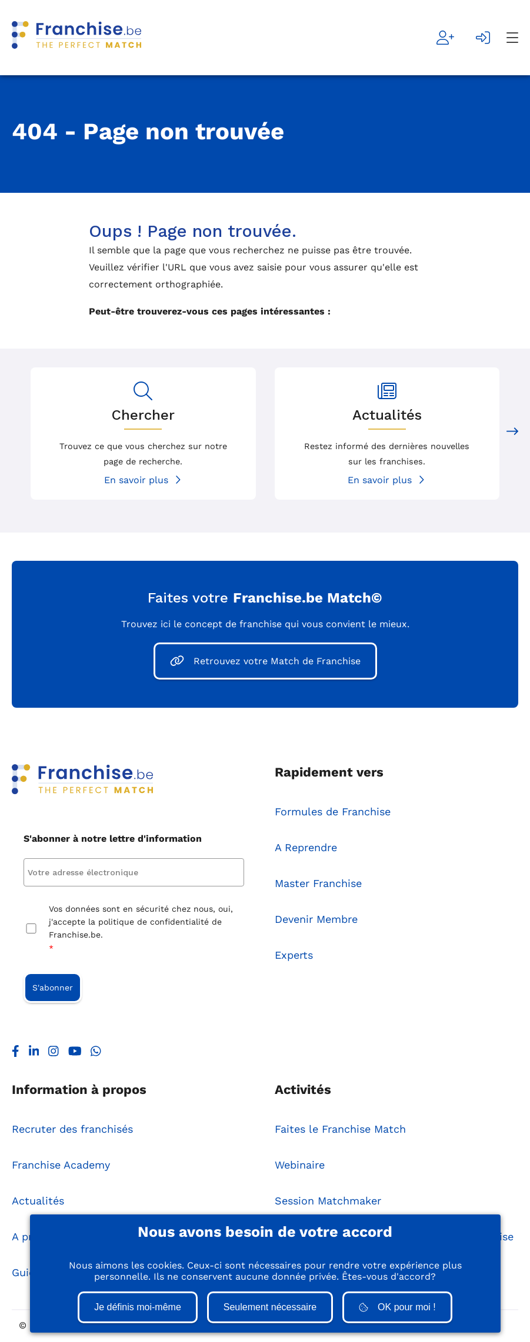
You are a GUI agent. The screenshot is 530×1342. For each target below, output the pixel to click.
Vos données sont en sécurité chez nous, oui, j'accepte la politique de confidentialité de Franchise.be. (141, 930)
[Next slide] (512, 433)
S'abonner (52, 988)
